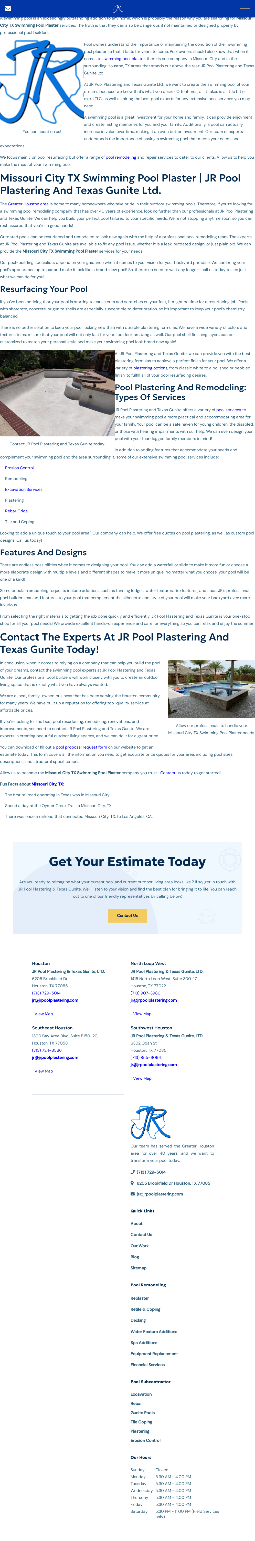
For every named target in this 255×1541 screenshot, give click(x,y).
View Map (44, 1012)
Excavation (141, 1392)
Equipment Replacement (154, 1352)
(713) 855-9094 (146, 1056)
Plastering (140, 1429)
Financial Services (148, 1363)
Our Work (139, 1244)
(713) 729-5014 (46, 991)
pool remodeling (120, 157)
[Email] (8, 9)
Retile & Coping (145, 1307)
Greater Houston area (28, 204)
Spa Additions (144, 1341)
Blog (135, 1255)
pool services (228, 410)
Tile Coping (141, 1420)
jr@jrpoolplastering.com (160, 1192)
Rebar (136, 1402)
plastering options (150, 368)
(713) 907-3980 (146, 991)
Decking (138, 1319)
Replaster (140, 1296)
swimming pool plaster (123, 58)
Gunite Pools (143, 1411)
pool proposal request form (81, 747)
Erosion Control (146, 1439)
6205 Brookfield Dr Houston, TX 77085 (173, 1181)
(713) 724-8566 (47, 1049)
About (136, 1222)
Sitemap (138, 1266)
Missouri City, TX (47, 784)
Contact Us (127, 915)
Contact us (170, 773)
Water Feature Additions (154, 1330)
